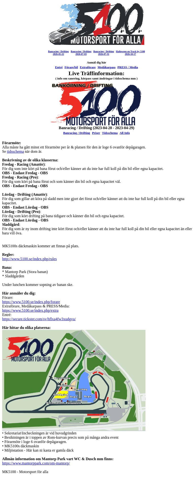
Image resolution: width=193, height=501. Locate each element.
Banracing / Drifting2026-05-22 (58, 52)
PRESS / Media (128, 67)
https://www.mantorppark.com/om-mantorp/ (36, 463)
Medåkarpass (106, 67)
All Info (125, 133)
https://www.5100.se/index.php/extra (30, 310)
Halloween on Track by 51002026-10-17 (130, 52)
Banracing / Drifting (76, 133)
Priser (96, 133)
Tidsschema (110, 133)
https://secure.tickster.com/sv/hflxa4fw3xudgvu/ (39, 319)
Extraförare (88, 67)
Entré (59, 67)
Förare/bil (71, 67)
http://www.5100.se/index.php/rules (29, 259)
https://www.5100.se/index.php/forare (31, 302)
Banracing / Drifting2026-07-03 (81, 52)
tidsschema (15, 151)
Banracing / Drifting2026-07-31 (103, 52)
